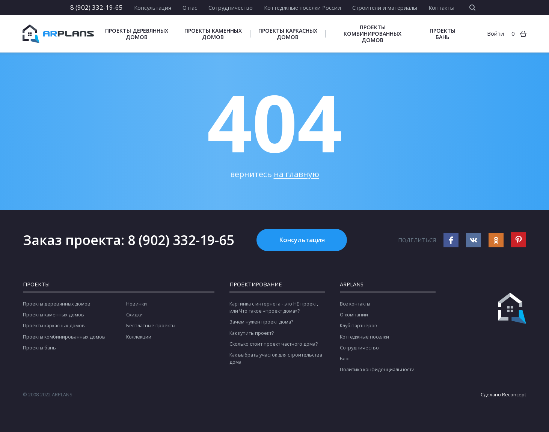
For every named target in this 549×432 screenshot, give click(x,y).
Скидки (134, 315)
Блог (345, 358)
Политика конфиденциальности (377, 369)
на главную (296, 174)
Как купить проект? (251, 333)
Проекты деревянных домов (136, 34)
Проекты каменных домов (213, 34)
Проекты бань (442, 34)
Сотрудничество (230, 7)
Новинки (136, 304)
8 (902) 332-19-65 (96, 7)
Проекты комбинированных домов (372, 33)
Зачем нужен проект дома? (261, 322)
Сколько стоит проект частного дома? (273, 344)
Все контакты (355, 304)
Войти (495, 34)
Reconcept (514, 394)
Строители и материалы (384, 7)
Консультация (152, 7)
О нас (189, 7)
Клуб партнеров (358, 325)
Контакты (441, 7)
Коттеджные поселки (364, 337)
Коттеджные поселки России (302, 7)
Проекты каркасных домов (287, 34)
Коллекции (138, 337)
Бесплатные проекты (150, 325)
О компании (354, 315)
